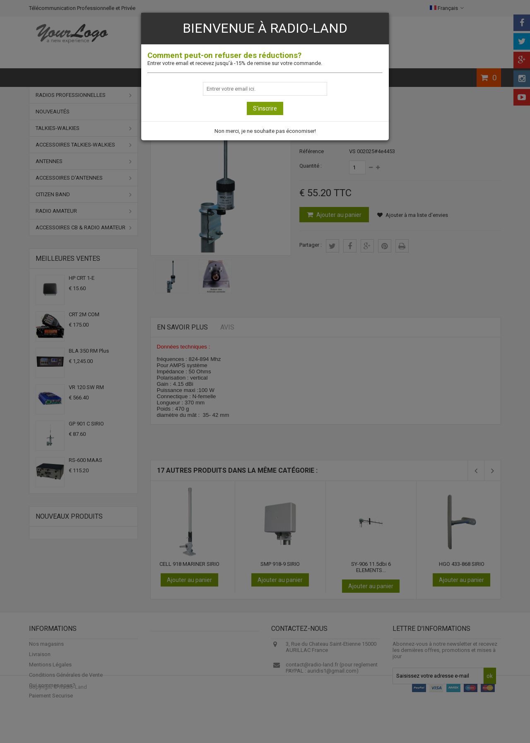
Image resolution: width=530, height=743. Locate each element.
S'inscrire (265, 108)
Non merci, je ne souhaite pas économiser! (265, 131)
